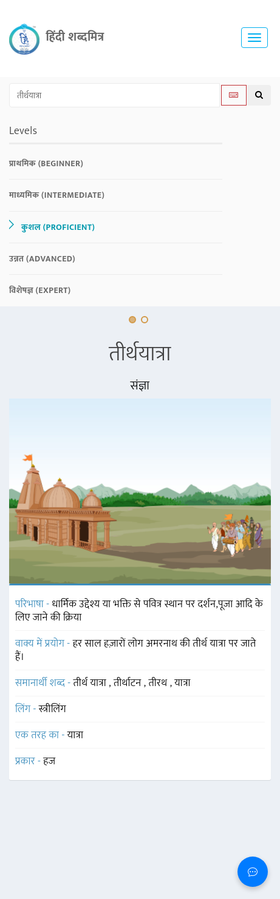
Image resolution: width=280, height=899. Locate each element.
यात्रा (182, 683)
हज (49, 761)
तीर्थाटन (129, 683)
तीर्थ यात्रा (91, 683)
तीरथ (158, 683)
